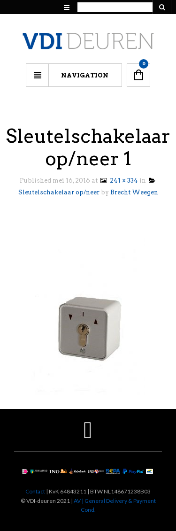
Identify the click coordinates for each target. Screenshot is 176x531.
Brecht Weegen (134, 192)
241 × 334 (118, 180)
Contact (35, 491)
